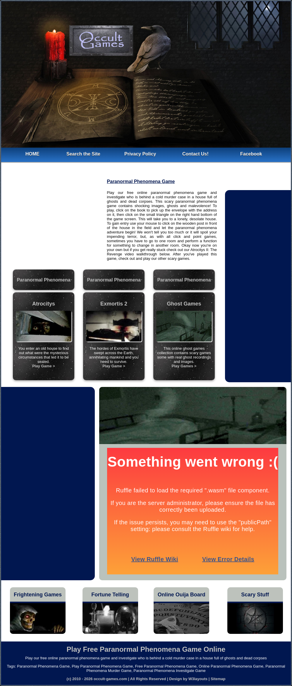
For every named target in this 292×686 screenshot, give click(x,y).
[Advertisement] (54, 226)
